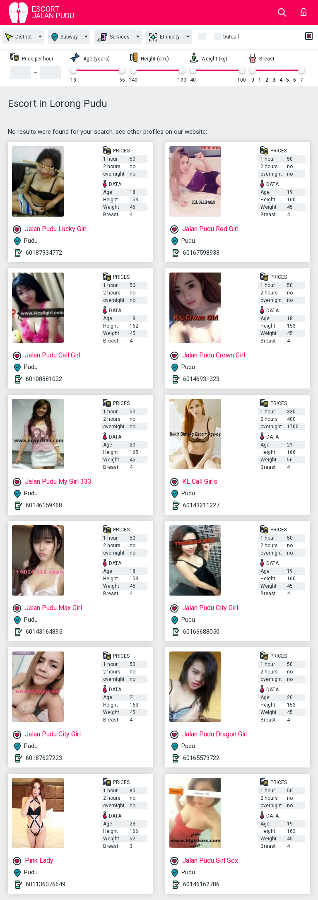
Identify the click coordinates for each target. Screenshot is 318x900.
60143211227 (201, 505)
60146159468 (44, 505)
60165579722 (201, 758)
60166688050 (201, 631)
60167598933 (201, 252)
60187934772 (44, 252)
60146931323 (201, 379)
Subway (64, 37)
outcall (230, 37)
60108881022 (44, 379)
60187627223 (44, 758)
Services (113, 37)
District (18, 37)
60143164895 (44, 631)
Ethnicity (164, 37)
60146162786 (201, 884)
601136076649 (45, 884)
